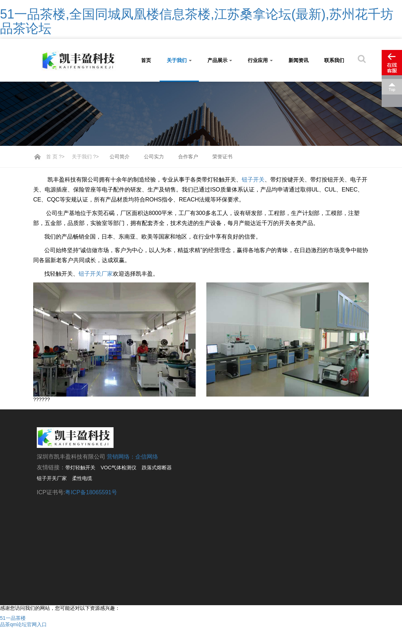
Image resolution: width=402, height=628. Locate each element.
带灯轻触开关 (80, 467)
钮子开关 (253, 180)
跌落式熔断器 (157, 467)
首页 (146, 60)
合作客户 (188, 156)
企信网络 (146, 457)
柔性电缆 (82, 478)
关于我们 (179, 60)
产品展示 (219, 60)
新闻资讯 (298, 60)
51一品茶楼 (13, 618)
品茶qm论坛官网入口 (23, 624)
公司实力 (154, 156)
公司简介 (120, 156)
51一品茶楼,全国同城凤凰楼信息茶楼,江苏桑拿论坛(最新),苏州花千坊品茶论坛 (196, 21)
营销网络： (121, 457)
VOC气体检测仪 (118, 467)
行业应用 (260, 60)
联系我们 (334, 60)
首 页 (51, 156)
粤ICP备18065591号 (91, 492)
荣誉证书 (222, 156)
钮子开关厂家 (96, 274)
